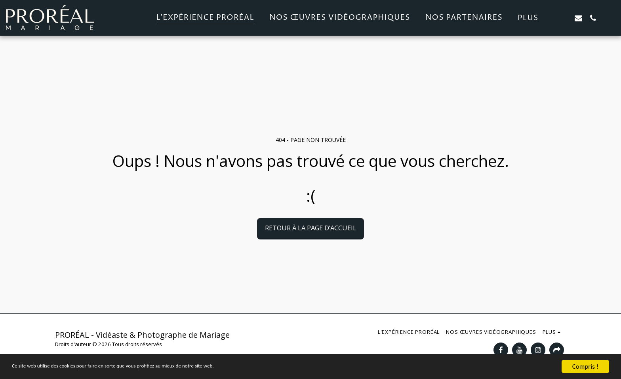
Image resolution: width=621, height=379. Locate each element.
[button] (564, 18)
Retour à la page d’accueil (310, 227)
